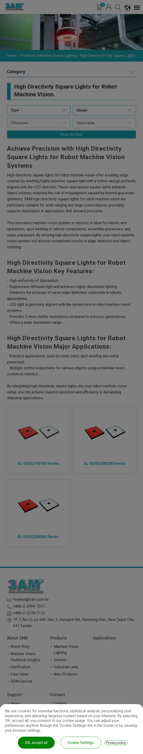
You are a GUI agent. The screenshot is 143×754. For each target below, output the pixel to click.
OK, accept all (36, 742)
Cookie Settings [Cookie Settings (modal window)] (81, 742)
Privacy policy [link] (116, 743)
